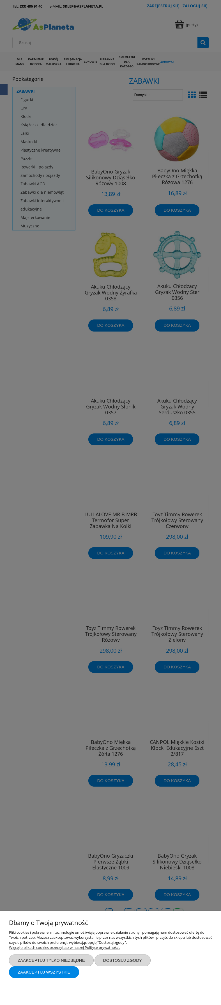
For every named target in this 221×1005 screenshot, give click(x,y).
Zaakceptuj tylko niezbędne (51, 960)
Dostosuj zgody (122, 960)
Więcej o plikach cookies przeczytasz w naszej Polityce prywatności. (64, 947)
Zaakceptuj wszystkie (44, 972)
